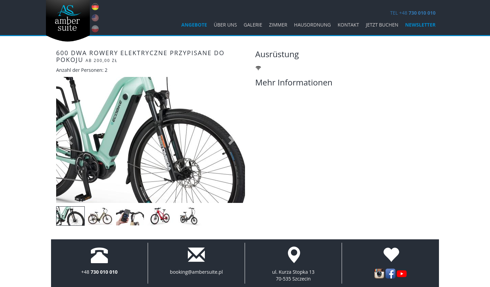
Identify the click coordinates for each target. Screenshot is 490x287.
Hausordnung (312, 24)
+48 (99, 272)
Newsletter (420, 24)
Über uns (225, 24)
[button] (70, 140)
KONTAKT (348, 24)
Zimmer (278, 24)
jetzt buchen (382, 24)
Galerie (253, 24)
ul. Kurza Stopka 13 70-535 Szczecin (293, 275)
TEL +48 (413, 13)
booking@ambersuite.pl (196, 272)
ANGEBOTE (194, 24)
